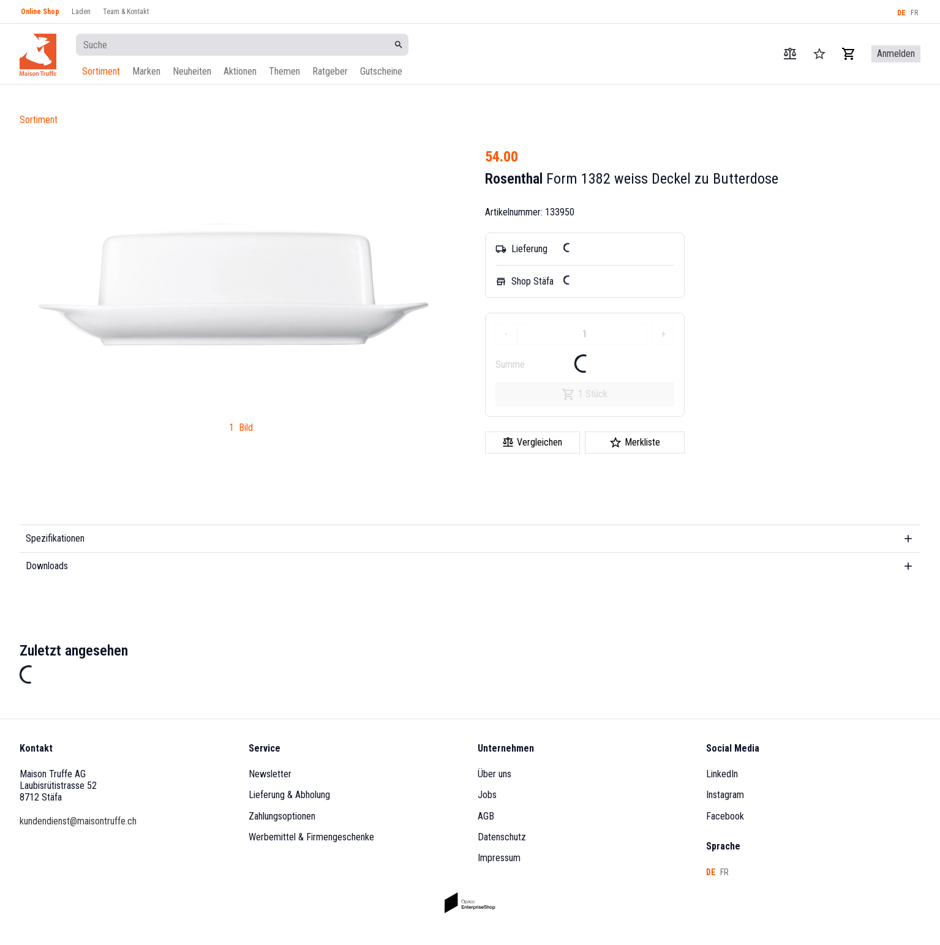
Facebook (725, 816)
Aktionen (240, 71)
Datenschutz (502, 837)
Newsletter (270, 774)
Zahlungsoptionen (282, 816)
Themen (284, 71)
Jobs (487, 795)
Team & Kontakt (126, 11)
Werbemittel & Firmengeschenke (311, 837)
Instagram (725, 795)
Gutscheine (381, 71)
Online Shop (40, 11)
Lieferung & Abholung (289, 795)
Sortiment (101, 71)
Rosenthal (514, 178)
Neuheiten (192, 71)
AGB (486, 816)
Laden (81, 11)
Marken (146, 71)
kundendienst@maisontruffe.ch (78, 821)
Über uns (494, 774)
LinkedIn (722, 774)
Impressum (499, 858)
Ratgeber (330, 71)
